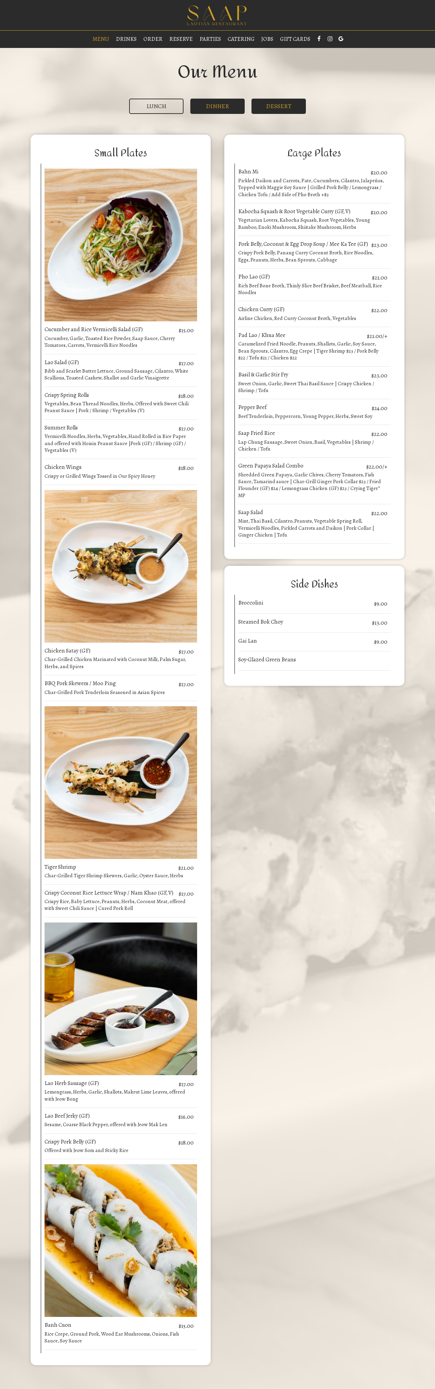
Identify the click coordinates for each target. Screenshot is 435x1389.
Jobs (267, 39)
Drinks (126, 39)
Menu (100, 39)
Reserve (181, 39)
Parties (210, 39)
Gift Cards (295, 39)
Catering (241, 39)
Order (152, 39)
